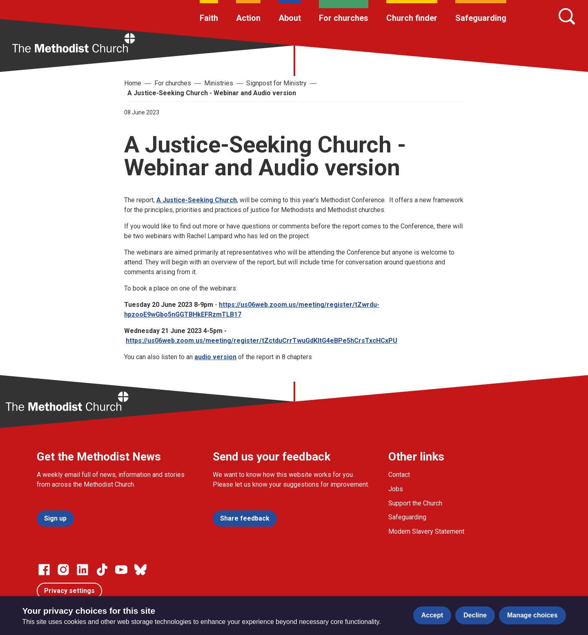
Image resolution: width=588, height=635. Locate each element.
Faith (209, 18)
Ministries (218, 83)
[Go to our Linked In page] (82, 569)
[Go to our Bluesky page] (140, 569)
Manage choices (532, 615)
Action (248, 18)
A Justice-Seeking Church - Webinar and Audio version (211, 93)
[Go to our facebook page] (44, 569)
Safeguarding (480, 18)
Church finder (411, 18)
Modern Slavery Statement (426, 531)
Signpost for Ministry (276, 83)
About (289, 18)
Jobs (395, 489)
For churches (343, 18)
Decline (475, 615)
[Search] (567, 16)
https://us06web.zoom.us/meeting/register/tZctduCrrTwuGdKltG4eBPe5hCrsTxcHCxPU (261, 340)
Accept (432, 615)
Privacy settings (69, 591)
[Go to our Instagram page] (63, 569)
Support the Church (415, 503)
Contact (399, 474)
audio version (215, 357)
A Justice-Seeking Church (196, 200)
